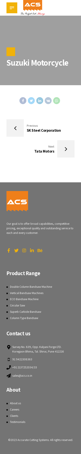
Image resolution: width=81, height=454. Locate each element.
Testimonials (17, 422)
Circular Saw (17, 305)
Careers (15, 409)
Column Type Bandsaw (24, 318)
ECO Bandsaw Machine (24, 299)
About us (15, 403)
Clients (14, 416)
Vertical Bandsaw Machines (27, 293)
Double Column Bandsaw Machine (31, 287)
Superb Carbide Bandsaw (26, 312)
